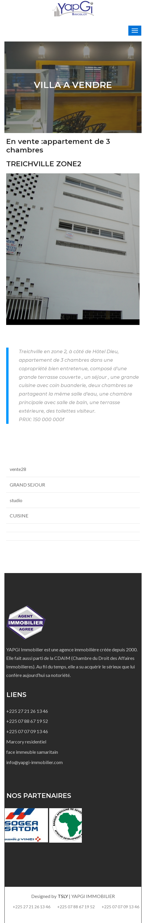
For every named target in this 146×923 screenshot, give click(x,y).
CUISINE (19, 515)
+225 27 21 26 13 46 (27, 711)
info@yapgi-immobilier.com (34, 762)
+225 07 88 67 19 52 (27, 721)
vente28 (18, 469)
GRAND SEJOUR (27, 484)
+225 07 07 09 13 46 (27, 731)
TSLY (63, 896)
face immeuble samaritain (32, 752)
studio (16, 500)
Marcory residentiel (26, 741)
